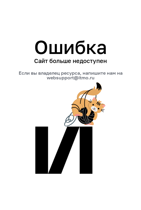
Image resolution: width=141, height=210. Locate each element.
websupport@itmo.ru (71, 77)
